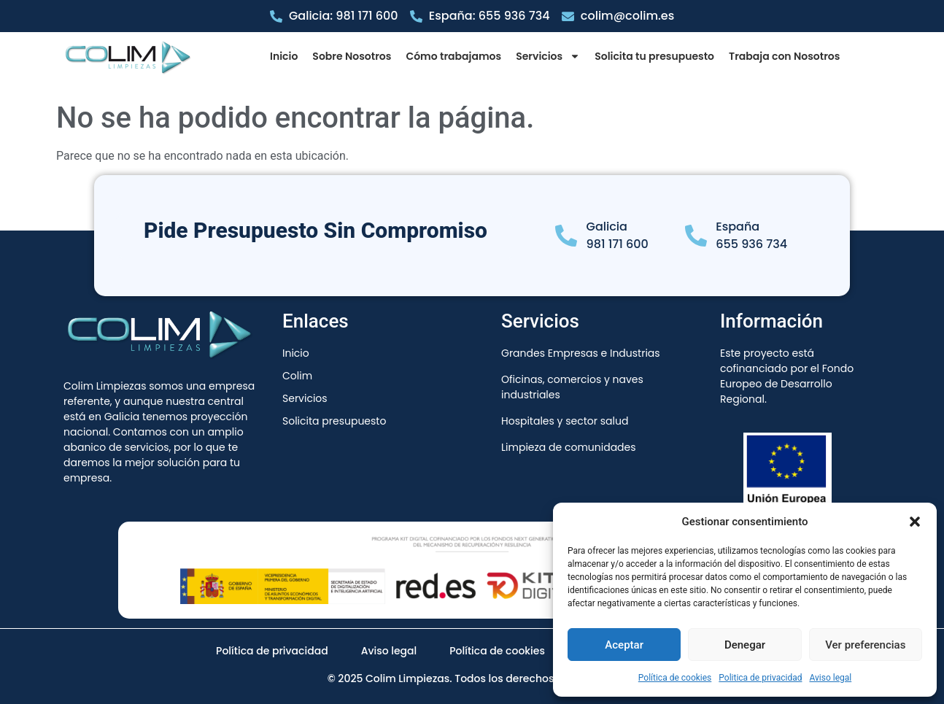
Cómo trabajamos (453, 56)
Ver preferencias (865, 644)
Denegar (744, 644)
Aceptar (624, 644)
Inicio (284, 56)
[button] (915, 521)
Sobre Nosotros (351, 56)
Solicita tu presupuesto (654, 56)
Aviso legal (830, 678)
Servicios (548, 56)
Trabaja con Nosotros (784, 56)
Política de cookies (675, 678)
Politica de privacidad (760, 678)
